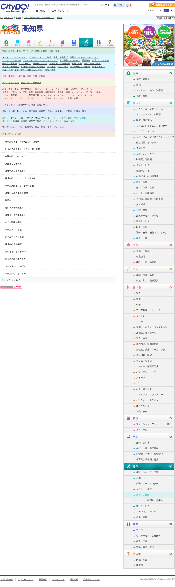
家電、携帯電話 (60, 57)
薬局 (19, 51)
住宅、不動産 (8, 76)
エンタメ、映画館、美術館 (14, 121)
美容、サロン (43, 105)
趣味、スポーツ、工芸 (12, 118)
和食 (4, 89)
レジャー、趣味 (65, 118)
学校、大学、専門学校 (27, 111)
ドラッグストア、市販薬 (40, 57)
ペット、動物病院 (10, 66)
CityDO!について (25, 579)
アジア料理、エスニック (32, 89)
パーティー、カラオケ (41, 98)
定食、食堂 (28, 92)
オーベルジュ (59, 98)
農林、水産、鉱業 (10, 82)
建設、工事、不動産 (36, 76)
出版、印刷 (7, 69)
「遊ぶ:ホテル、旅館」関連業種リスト (39, 18)
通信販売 (86, 60)
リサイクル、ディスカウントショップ (40, 60)
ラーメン (49, 89)
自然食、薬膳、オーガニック (71, 92)
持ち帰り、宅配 (93, 92)
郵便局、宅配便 (9, 63)
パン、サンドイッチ (50, 95)
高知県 (18, 18)
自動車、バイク (40, 63)
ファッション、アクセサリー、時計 (18, 105)
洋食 (10, 89)
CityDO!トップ (7, 18)
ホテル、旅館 (80, 118)
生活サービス (25, 63)
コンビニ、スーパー (11, 60)
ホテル (59, 18)
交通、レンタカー (100, 60)
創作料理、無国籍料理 (45, 92)
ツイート (105, 4)
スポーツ (29, 118)
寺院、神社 (63, 66)
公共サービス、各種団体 (21, 127)
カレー (58, 89)
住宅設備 (21, 76)
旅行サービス (35, 121)
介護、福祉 (54, 51)
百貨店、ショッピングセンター (84, 57)
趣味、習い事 (8, 111)
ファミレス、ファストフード (15, 98)
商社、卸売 (7, 134)
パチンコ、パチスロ (52, 121)
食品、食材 (73, 98)
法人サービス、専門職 (80, 66)
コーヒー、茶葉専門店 (29, 95)
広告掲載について (91, 579)
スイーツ (66, 95)
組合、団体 (50, 69)
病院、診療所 (8, 51)
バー (74, 95)
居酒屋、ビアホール (11, 92)
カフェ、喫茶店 (9, 95)
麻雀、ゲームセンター (45, 118)
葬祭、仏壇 (77, 63)
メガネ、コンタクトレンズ (14, 57)
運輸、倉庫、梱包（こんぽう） (29, 69)
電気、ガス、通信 (55, 127)
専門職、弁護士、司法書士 (33, 66)
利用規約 (43, 579)
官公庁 (5, 127)
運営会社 (74, 579)
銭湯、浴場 (69, 121)
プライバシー (58, 579)
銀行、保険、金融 (92, 63)
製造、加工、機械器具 (31, 82)
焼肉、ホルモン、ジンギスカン (78, 89)
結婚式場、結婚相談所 (59, 63)
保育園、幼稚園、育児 (76, 111)
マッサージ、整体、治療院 (35, 51)
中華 (17, 89)
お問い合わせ (7, 579)
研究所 (18, 134)
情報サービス (98, 66)
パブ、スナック (85, 95)
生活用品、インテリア (70, 60)
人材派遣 (51, 66)
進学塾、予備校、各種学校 (51, 111)
